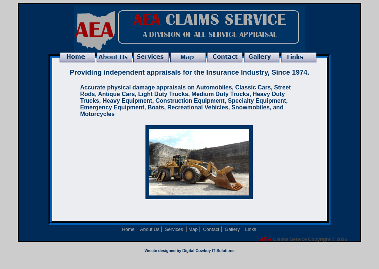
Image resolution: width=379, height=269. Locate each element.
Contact (211, 229)
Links (250, 229)
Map (193, 229)
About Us (150, 229)
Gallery (232, 229)
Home (129, 229)
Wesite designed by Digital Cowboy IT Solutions (189, 250)
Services (174, 229)
